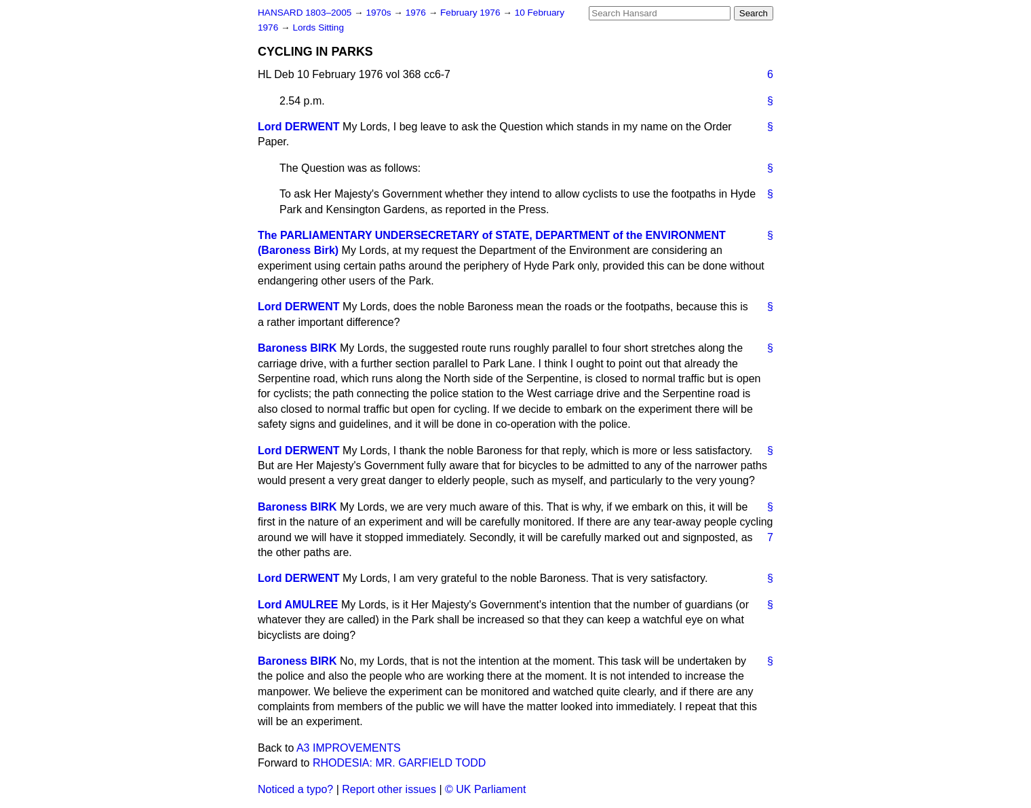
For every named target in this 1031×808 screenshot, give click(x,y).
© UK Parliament (485, 789)
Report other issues (389, 789)
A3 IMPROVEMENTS (348, 748)
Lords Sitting (318, 27)
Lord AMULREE (298, 604)
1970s (379, 12)
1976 (417, 12)
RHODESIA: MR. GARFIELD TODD (399, 763)
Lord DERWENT (299, 126)
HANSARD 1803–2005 (304, 12)
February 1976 (471, 12)
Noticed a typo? (295, 789)
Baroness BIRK (297, 348)
